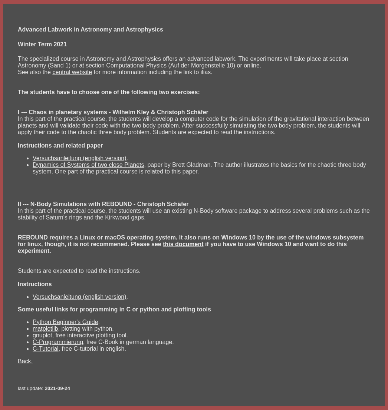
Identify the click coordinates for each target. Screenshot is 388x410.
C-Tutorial (46, 348)
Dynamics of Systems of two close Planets (88, 165)
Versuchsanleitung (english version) (79, 158)
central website (72, 72)
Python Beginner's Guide (65, 322)
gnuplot (42, 335)
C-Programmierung (58, 342)
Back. (25, 361)
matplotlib (45, 328)
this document (183, 244)
